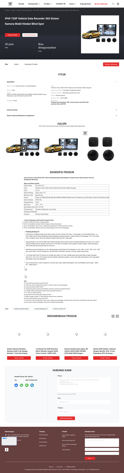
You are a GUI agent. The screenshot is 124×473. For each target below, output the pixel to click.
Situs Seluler (60, 466)
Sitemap (51, 466)
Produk (13, 10)
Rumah (7, 10)
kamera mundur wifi (59, 309)
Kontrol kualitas (43, 442)
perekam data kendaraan (21, 309)
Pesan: (60, 376)
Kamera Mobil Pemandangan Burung (69, 445)
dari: (59, 398)
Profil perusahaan (43, 435)
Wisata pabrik (42, 438)
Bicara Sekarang (30, 35)
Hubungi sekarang (66, 418)
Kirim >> (90, 458)
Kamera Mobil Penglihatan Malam (68, 435)
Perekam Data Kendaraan (24, 10)
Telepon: (60, 408)
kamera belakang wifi (41, 309)
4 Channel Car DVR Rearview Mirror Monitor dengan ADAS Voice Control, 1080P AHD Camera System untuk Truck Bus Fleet (47, 353)
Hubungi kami (42, 445)
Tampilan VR (61, 4)
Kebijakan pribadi (70, 466)
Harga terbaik (12, 35)
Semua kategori (66, 449)
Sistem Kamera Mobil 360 (68, 440)
